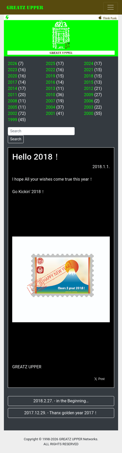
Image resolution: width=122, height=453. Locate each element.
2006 (88, 101)
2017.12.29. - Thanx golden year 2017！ (61, 412)
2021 (88, 69)
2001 (50, 113)
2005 (12, 107)
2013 (50, 88)
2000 (88, 113)
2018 (88, 76)
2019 (50, 76)
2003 (88, 107)
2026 (12, 63)
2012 (88, 88)
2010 (50, 94)
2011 (12, 94)
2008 (12, 101)
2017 (12, 82)
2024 (88, 63)
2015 (88, 82)
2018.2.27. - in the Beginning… (61, 400)
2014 (12, 88)
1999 (12, 119)
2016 (50, 82)
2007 (50, 101)
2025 (50, 63)
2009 (88, 94)
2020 (12, 76)
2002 (12, 113)
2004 (50, 107)
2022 (50, 69)
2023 (12, 69)
